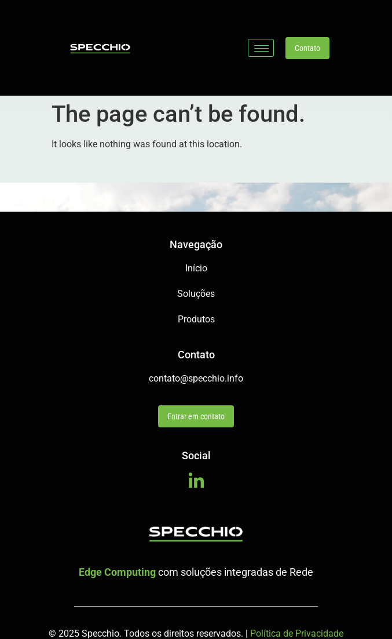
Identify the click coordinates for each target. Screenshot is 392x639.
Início (196, 268)
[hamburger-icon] (261, 48)
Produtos (196, 319)
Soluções (196, 293)
